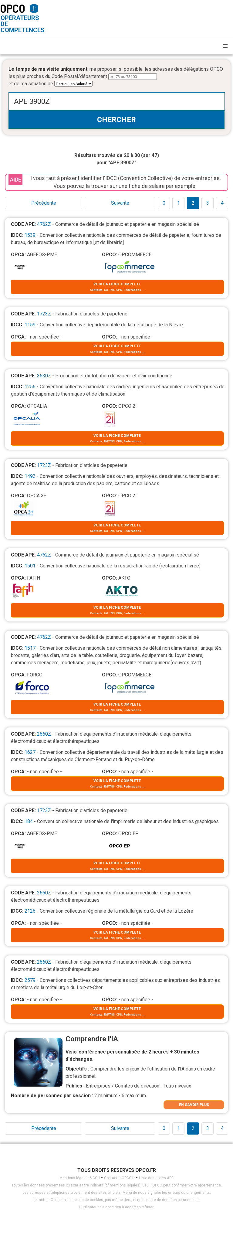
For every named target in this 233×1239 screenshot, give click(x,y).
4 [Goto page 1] (222, 203)
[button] (225, 46)
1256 (30, 387)
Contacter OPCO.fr (119, 1178)
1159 (30, 325)
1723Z (44, 314)
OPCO (12, 8)
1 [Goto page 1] (178, 203)
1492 (30, 476)
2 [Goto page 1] (193, 203)
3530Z (44, 376)
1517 (30, 648)
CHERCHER (116, 119)
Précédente (43, 203)
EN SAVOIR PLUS (194, 1105)
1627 (30, 752)
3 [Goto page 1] (207, 203)
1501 (30, 566)
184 (29, 821)
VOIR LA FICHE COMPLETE (117, 284)
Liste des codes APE (156, 1178)
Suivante (120, 203)
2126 (30, 911)
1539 (30, 235)
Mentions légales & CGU (79, 1178)
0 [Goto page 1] (164, 203)
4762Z (44, 224)
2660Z (44, 734)
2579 (30, 980)
